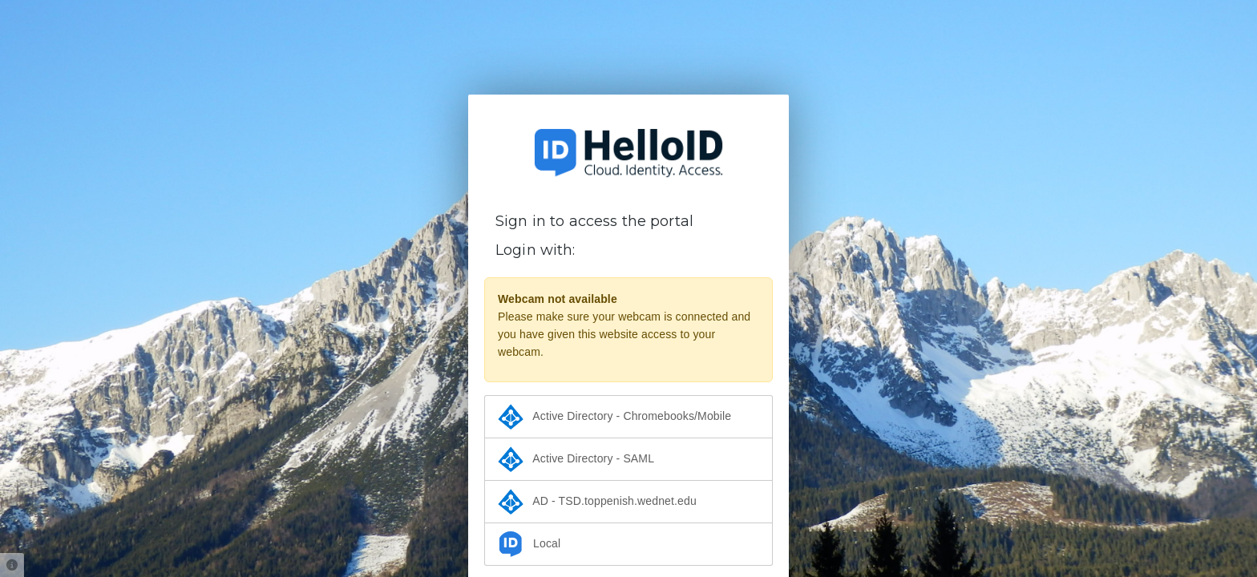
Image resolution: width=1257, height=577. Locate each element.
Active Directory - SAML (576, 459)
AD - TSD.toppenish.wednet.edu (597, 501)
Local (529, 544)
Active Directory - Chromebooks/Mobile (614, 417)
